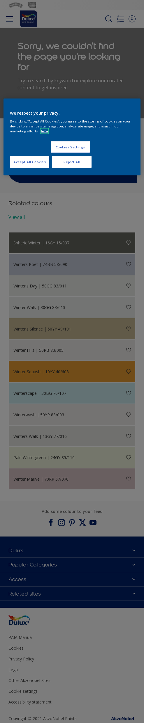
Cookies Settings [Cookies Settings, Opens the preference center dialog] (70, 147)
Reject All (72, 162)
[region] (71, 136)
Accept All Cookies (29, 162)
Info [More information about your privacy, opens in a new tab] (44, 131)
